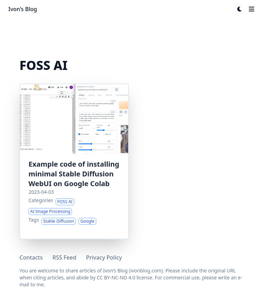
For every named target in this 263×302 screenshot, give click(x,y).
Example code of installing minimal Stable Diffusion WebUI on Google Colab (73, 173)
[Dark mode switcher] (240, 9)
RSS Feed (64, 257)
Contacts (31, 257)
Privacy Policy (104, 257)
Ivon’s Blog (22, 9)
